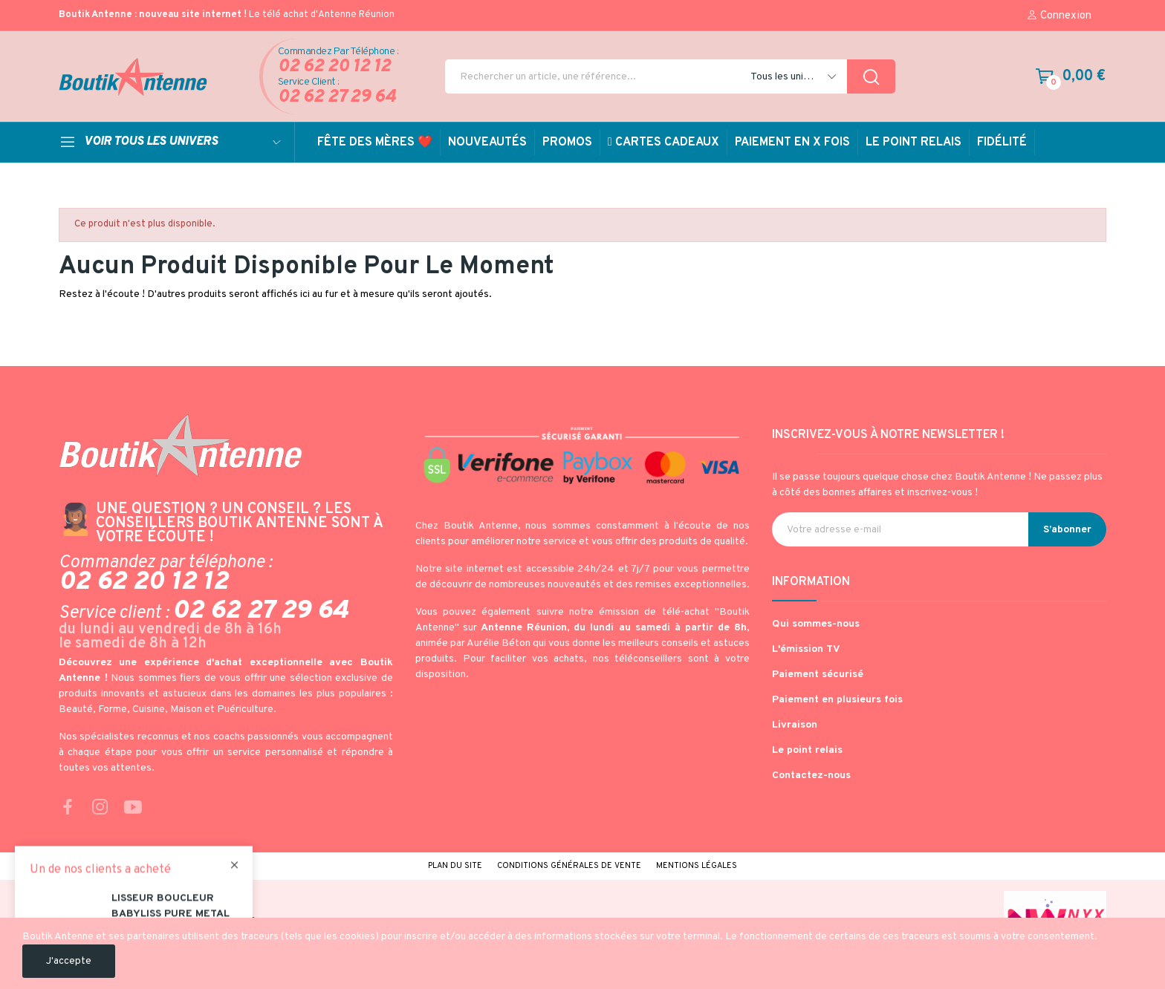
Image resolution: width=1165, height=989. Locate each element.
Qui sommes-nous (816, 624)
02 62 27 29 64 (337, 97)
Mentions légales (696, 866)
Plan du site (455, 866)
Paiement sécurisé (817, 674)
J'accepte (68, 961)
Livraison (794, 725)
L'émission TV (806, 649)
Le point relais (807, 750)
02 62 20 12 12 (334, 67)
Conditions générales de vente (569, 866)
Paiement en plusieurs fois (837, 699)
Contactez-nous (811, 775)
